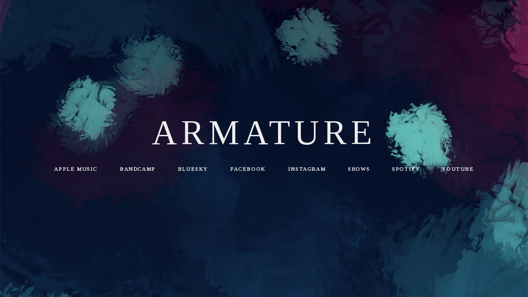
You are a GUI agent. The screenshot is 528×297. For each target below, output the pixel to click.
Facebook (248, 169)
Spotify (406, 169)
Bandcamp (138, 169)
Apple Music (75, 169)
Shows (359, 169)
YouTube (458, 169)
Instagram (306, 169)
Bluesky (193, 169)
